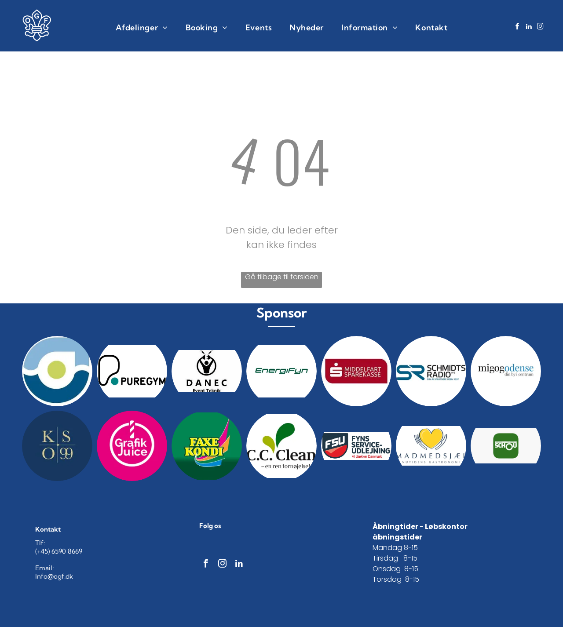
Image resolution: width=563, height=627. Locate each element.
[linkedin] (529, 27)
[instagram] (540, 27)
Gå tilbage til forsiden (281, 277)
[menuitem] (142, 27)
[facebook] (518, 27)
